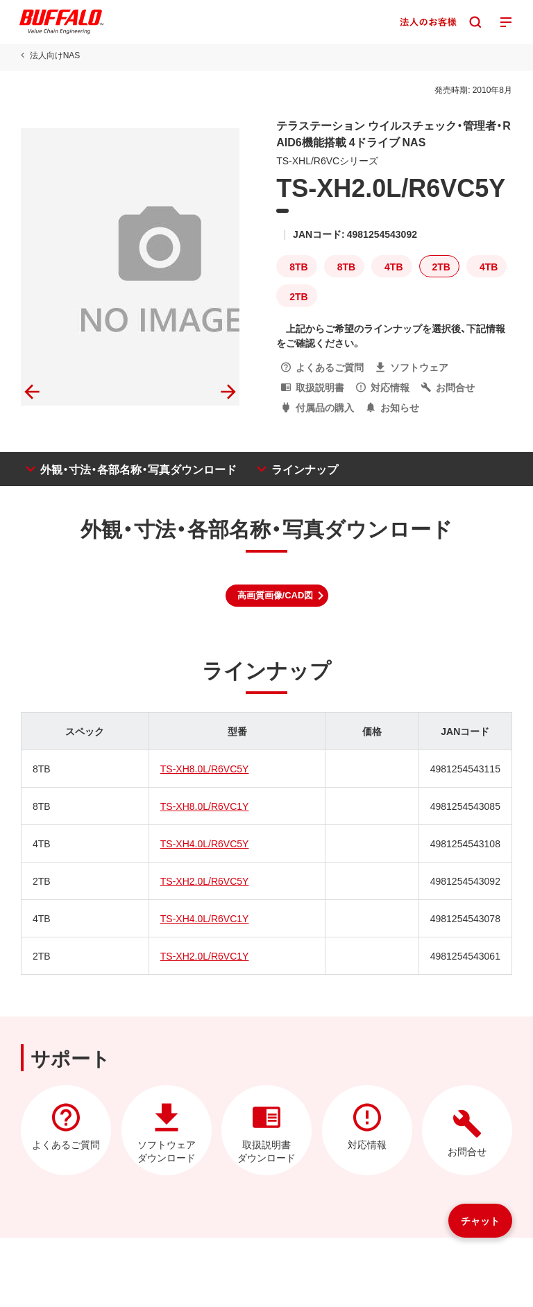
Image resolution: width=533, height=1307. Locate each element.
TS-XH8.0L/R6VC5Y (204, 768)
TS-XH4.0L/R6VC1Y (204, 918)
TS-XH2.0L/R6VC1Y (204, 955)
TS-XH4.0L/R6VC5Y (204, 843)
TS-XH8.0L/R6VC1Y (204, 806)
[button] (277, 596)
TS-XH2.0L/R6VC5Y (204, 881)
